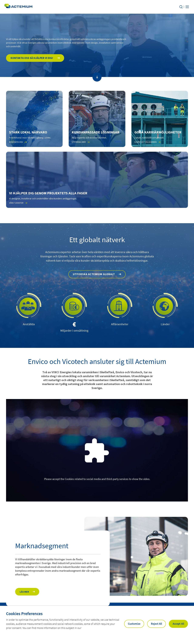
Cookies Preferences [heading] (24, 613)
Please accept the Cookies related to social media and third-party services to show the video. (97, 479)
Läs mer (24, 596)
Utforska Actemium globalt (94, 291)
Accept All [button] (178, 623)
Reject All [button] (156, 623)
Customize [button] (134, 623)
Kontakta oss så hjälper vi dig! (32, 64)
